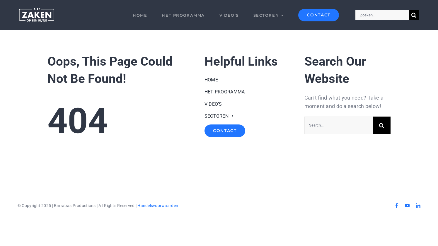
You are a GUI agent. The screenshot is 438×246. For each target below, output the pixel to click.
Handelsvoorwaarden (157, 205)
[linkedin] (418, 205)
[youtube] (407, 205)
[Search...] (338, 125)
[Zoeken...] (382, 15)
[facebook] (396, 205)
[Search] (414, 15)
